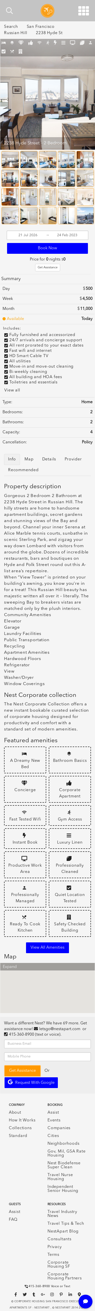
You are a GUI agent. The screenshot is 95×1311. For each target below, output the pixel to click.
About (15, 1113)
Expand (10, 967)
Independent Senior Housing (63, 1189)
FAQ (13, 1220)
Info (12, 459)
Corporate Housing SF (59, 1265)
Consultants (60, 1239)
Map (29, 459)
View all (12, 390)
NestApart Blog (63, 1232)
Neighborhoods (63, 1144)
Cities (53, 1136)
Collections (20, 1128)
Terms (53, 1255)
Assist (53, 1113)
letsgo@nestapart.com (59, 1029)
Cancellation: (15, 442)
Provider (73, 459)
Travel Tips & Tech (66, 1224)
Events (54, 1120)
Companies (59, 1128)
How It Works (22, 1120)
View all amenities (47, 948)
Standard (18, 1136)
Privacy (55, 1247)
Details (49, 459)
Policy (87, 442)
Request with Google (31, 1082)
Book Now (47, 248)
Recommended (23, 470)
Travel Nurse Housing (60, 1177)
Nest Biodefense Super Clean (64, 1165)
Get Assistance (48, 267)
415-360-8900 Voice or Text (47, 1286)
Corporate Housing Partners (65, 1276)
